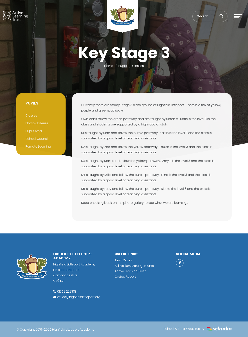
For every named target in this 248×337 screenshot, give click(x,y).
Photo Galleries (36, 123)
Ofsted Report (125, 276)
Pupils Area (33, 131)
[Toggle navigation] (238, 16)
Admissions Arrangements (134, 266)
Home (108, 66)
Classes (138, 66)
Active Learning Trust (130, 271)
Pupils (122, 66)
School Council (36, 139)
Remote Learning (37, 146)
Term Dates (123, 260)
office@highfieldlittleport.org (78, 297)
